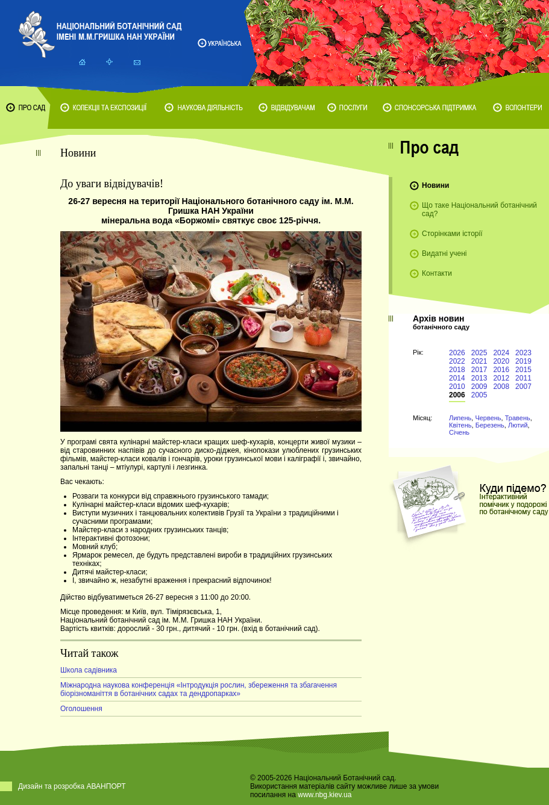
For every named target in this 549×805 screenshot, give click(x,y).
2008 (501, 386)
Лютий (518, 425)
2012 (501, 378)
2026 (457, 353)
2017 (479, 369)
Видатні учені (444, 253)
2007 (523, 386)
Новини (435, 185)
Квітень (460, 425)
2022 (457, 361)
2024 (501, 353)
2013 (479, 378)
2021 (479, 361)
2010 (457, 386)
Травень (517, 417)
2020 (501, 361)
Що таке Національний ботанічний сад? (479, 209)
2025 (479, 353)
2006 (457, 395)
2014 (457, 378)
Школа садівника (88, 670)
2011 (523, 378)
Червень (488, 417)
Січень (459, 432)
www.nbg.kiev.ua (324, 795)
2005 (479, 395)
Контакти (437, 273)
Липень (460, 417)
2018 (457, 369)
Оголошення (81, 708)
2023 (523, 353)
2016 (501, 369)
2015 (523, 369)
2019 (523, 361)
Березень (489, 425)
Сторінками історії (452, 233)
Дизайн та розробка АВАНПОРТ (72, 786)
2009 (479, 386)
